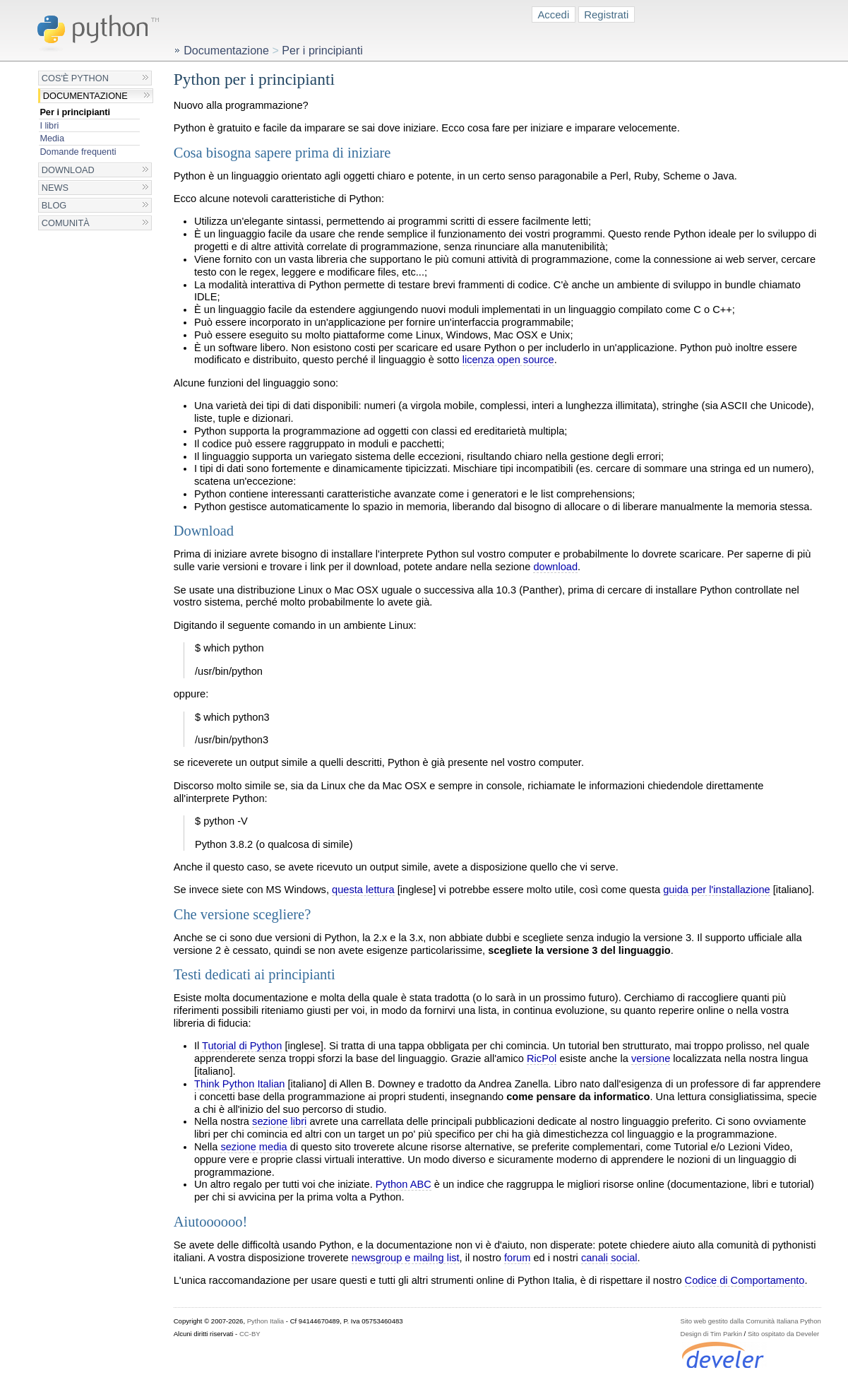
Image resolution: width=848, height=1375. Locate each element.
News (55, 187)
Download (68, 170)
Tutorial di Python (242, 1045)
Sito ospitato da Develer (783, 1334)
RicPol (541, 1058)
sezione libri (279, 1121)
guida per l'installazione (716, 889)
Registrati (606, 14)
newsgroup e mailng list (406, 1257)
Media (52, 138)
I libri (49, 125)
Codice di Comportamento (745, 1280)
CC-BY (250, 1334)
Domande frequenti (78, 151)
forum (517, 1257)
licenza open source (508, 359)
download (555, 566)
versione (650, 1058)
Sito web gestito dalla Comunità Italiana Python (751, 1321)
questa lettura (363, 889)
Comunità (66, 223)
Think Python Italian (239, 1084)
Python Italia (265, 1321)
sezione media (253, 1146)
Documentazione (85, 95)
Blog (54, 205)
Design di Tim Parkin (711, 1334)
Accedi (553, 14)
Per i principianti (75, 112)
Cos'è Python (75, 78)
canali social (609, 1257)
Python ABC (403, 1184)
